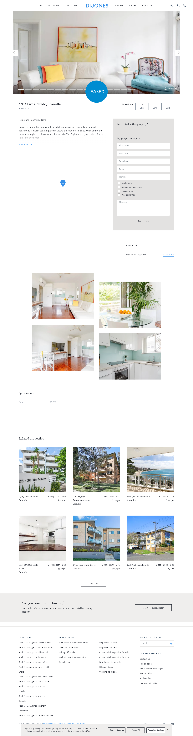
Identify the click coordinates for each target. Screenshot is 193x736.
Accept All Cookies (156, 730)
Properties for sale (108, 643)
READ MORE (24, 144)
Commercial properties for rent (114, 657)
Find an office (146, 673)
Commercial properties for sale (114, 652)
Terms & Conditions (66, 724)
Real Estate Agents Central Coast (35, 643)
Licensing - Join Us (148, 683)
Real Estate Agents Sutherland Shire (36, 716)
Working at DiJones (108, 672)
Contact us (145, 659)
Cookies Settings (116, 730)
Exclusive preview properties (72, 657)
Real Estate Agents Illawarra (32, 657)
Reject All (136, 730)
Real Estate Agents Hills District (34, 652)
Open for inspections (69, 648)
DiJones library (106, 667)
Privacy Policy (49, 724)
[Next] (178, 53)
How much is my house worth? (73, 643)
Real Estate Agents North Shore (34, 682)
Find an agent (146, 664)
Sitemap (81, 724)
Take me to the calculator (153, 607)
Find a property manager (151, 669)
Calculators (64, 662)
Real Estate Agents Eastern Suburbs (36, 648)
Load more (93, 583)
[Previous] (15, 53)
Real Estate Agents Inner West (33, 662)
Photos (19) (172, 89)
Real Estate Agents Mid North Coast (36, 677)
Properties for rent (108, 648)
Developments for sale (110, 662)
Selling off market (67, 652)
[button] (41, 5)
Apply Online (146, 678)
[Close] (168, 729)
